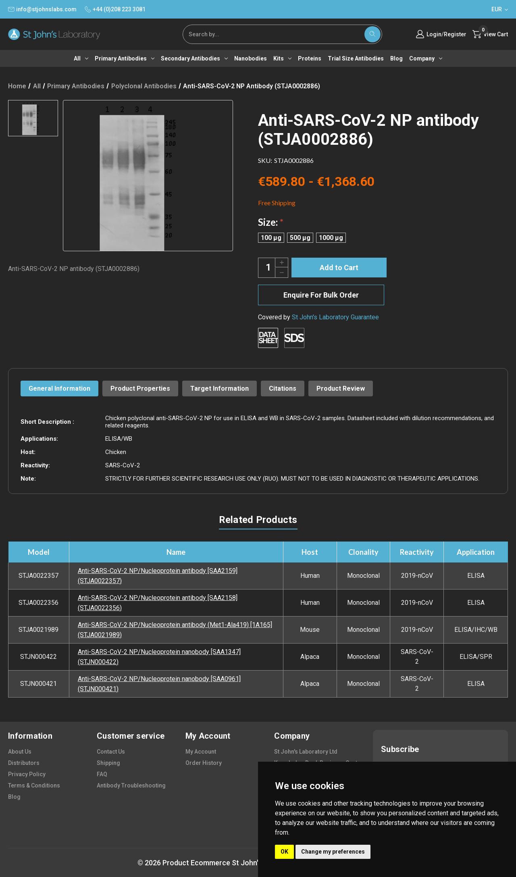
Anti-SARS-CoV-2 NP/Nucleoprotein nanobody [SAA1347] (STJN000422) (159, 657)
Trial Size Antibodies (356, 58)
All (81, 58)
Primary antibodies (124, 58)
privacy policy (27, 774)
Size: (270, 222)
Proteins (309, 58)
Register (455, 34)
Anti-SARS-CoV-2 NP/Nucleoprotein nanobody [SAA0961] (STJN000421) (159, 684)
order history (203, 763)
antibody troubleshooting (131, 785)
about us (19, 751)
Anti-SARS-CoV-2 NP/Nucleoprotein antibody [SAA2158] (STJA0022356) (157, 603)
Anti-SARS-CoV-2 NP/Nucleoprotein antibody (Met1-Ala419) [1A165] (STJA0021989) (175, 630)
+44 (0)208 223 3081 (115, 9)
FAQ (102, 774)
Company (425, 58)
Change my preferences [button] (333, 851)
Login (434, 34)
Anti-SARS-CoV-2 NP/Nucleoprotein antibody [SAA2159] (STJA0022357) (157, 576)
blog (14, 797)
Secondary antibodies (194, 58)
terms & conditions (34, 785)
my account (200, 751)
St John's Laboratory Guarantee (335, 317)
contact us (111, 751)
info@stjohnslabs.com (42, 9)
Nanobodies (250, 58)
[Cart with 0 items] (490, 34)
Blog (396, 58)
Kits (282, 58)
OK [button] (284, 851)
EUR (499, 9)
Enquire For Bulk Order (321, 295)
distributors (24, 763)
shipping (108, 763)
